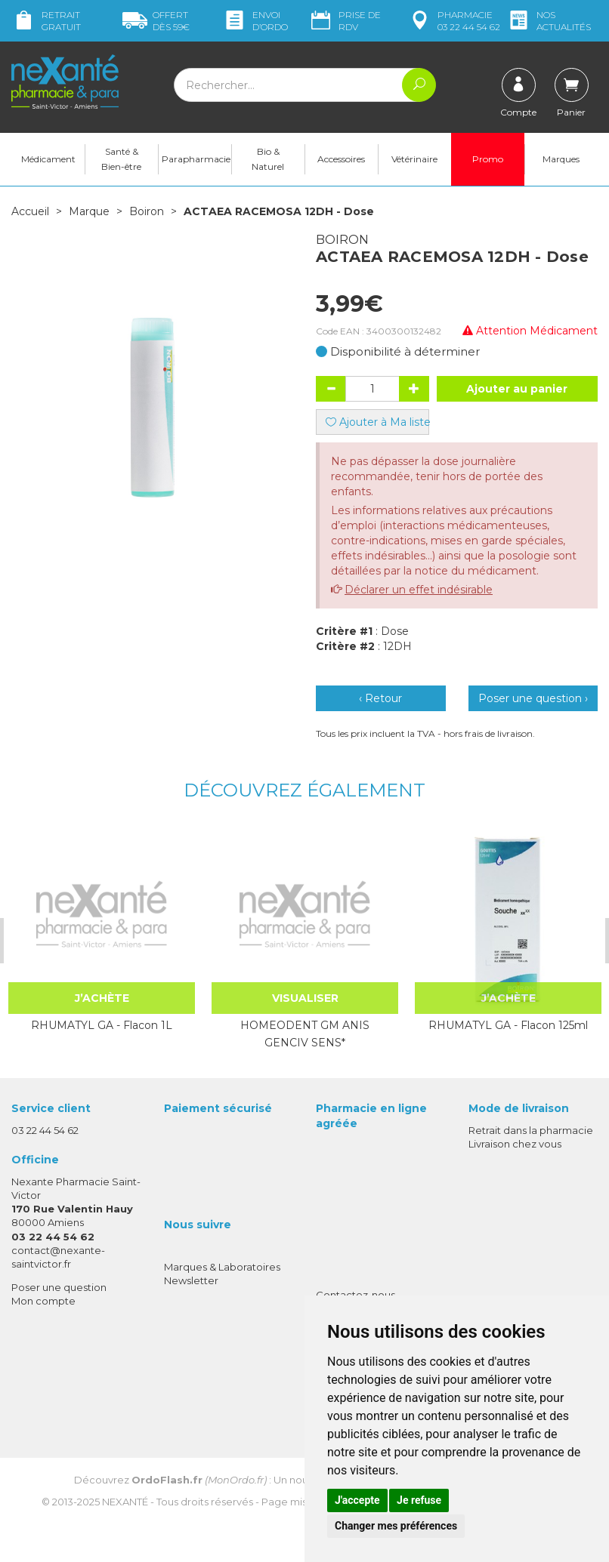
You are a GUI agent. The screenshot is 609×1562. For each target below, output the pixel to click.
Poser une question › (533, 698)
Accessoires (341, 159)
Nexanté (125, 1501)
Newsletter (191, 1280)
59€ (156, 20)
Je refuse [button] (419, 1500)
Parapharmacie (196, 159)
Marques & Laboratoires (222, 1267)
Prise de (344, 20)
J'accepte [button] (357, 1500)
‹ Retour (380, 698)
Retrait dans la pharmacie (530, 1130)
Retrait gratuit (46, 20)
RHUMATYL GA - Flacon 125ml (507, 1025)
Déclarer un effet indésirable (419, 589)
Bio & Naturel (268, 159)
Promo (487, 159)
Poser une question (59, 1287)
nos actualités (548, 20)
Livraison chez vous (514, 1144)
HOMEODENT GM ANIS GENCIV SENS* (304, 1033)
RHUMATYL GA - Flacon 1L (101, 1025)
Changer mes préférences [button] (396, 1526)
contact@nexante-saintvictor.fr (58, 1256)
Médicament (48, 159)
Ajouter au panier (516, 389)
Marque (89, 211)
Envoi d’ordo (255, 20)
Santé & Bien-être (121, 159)
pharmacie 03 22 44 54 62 (453, 20)
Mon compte (43, 1301)
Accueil (30, 211)
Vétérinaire (414, 159)
